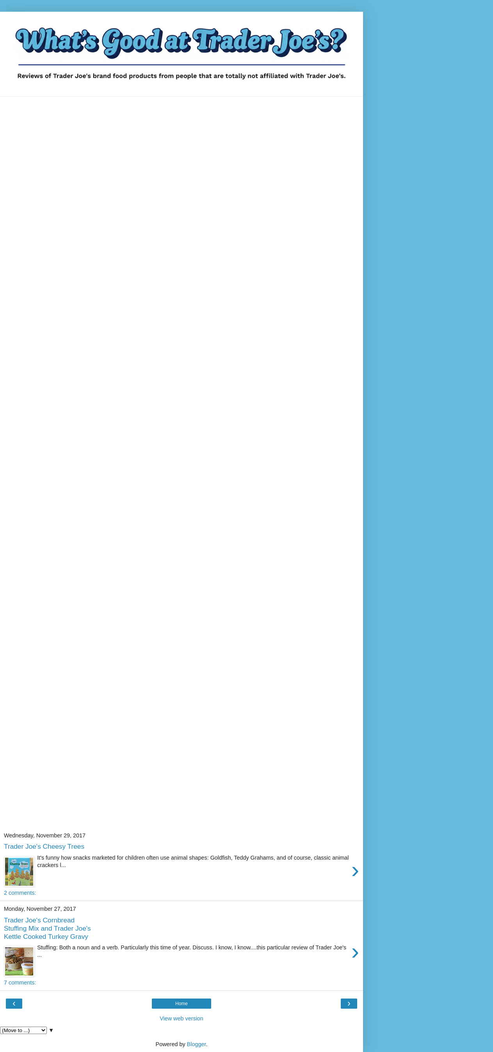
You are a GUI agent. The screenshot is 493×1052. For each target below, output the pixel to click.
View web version (181, 1018)
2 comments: (20, 893)
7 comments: (20, 982)
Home (181, 1003)
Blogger (196, 1044)
